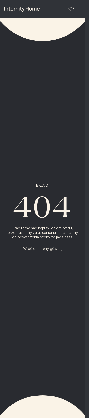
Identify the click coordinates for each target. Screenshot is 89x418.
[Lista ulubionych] (71, 9)
